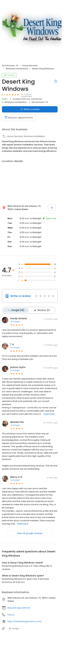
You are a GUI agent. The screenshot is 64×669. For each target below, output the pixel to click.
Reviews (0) (42, 310)
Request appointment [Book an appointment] (19, 117)
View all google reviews (29, 533)
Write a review (20, 296)
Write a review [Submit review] (29, 109)
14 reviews (26, 94)
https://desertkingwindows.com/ (25, 621)
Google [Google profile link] (14, 628)
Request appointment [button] (19, 607)
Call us (11, 614)
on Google (15, 321)
